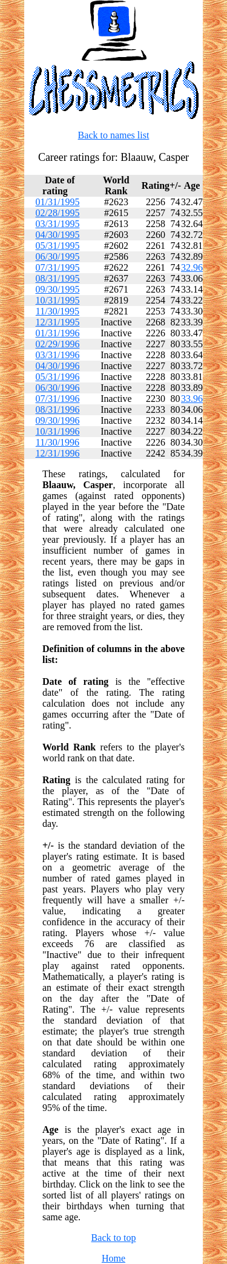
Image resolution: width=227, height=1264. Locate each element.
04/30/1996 (58, 366)
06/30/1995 (58, 256)
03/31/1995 (58, 224)
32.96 (192, 267)
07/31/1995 (58, 267)
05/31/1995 (58, 245)
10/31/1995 (58, 300)
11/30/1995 (57, 311)
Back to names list (114, 135)
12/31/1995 (58, 322)
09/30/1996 (58, 420)
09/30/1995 (58, 289)
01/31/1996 (58, 333)
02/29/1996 (58, 344)
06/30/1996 (58, 387)
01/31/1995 (58, 202)
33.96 (192, 398)
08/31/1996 (58, 409)
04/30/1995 (58, 234)
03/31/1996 (58, 355)
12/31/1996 (58, 453)
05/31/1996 (58, 377)
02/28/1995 (58, 213)
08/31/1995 (58, 278)
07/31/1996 (58, 398)
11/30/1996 (57, 442)
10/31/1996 (58, 431)
